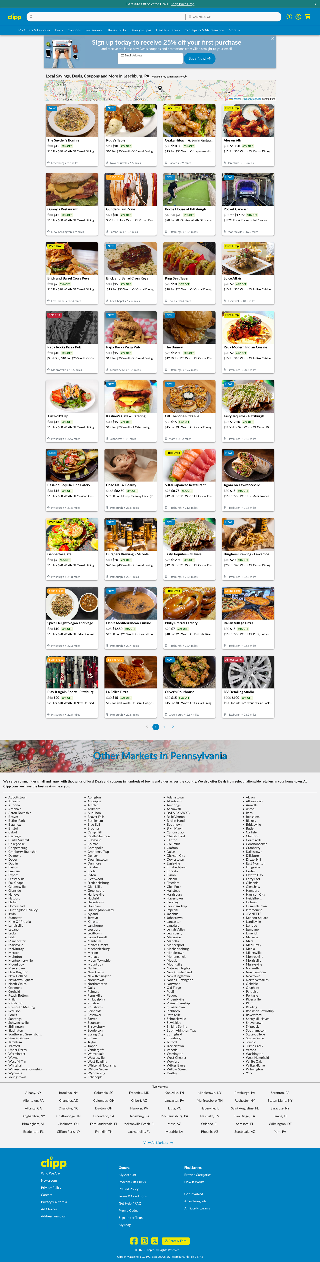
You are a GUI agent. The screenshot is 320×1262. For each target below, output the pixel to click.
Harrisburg (172, 894)
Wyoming (13, 1073)
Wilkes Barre (174, 1065)
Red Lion (13, 1011)
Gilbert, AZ (139, 1100)
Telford (170, 1042)
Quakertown (174, 1007)
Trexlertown (173, 1046)
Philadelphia (94, 999)
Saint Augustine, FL (245, 1108)
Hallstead (171, 890)
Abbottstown (16, 797)
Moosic (170, 960)
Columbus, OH (103, 1100)
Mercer (12, 952)
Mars (247, 941)
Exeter (248, 871)
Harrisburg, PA (139, 1116)
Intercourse (252, 910)
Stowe (90, 1038)
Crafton (170, 848)
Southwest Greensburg (23, 1034)
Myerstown (15, 968)
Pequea (170, 995)
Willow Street (175, 1069)
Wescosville (94, 1057)
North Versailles (255, 980)
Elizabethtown (175, 867)
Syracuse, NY (280, 1108)
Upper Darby (16, 1050)
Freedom (171, 883)
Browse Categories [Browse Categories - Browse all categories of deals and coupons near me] (197, 1175)
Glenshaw (251, 886)
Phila (10, 999)
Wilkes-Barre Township (23, 1069)
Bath (247, 813)
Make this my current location (169, 76)
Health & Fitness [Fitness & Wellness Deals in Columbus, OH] (168, 30)
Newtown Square (19, 980)
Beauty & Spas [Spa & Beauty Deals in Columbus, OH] (141, 30)
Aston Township (18, 813)
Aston (248, 809)
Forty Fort (251, 879)
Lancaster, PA (174, 1100)
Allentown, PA (33, 1100)
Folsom (170, 879)
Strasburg (172, 1038)
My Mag (125, 1225)
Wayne (11, 1057)
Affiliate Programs (197, 1208)
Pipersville (251, 999)
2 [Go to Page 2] (164, 727)
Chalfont (250, 836)
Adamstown (173, 797)
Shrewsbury (94, 1026)
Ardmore (92, 809)
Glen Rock (172, 886)
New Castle (94, 972)
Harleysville (94, 894)
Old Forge (172, 987)
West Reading (95, 1061)
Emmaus (12, 871)
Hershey (171, 902)
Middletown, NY (209, 1093)
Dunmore (92, 863)
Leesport (92, 929)
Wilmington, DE (280, 1124)
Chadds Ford (174, 836)
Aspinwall (172, 809)
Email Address (131, 55)
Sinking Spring (175, 1026)
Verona (249, 1050)
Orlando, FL (209, 1124)
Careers (46, 1195)
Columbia (171, 844)
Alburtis (12, 801)
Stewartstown (17, 1038)
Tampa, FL (280, 1116)
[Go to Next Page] (173, 727)
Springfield (172, 1034)
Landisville (251, 921)
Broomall (92, 828)
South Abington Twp (179, 1030)
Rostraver (92, 1015)
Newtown (251, 976)
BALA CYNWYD (176, 813)
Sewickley (172, 1022)
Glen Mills (93, 886)
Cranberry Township (21, 851)
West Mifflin (15, 1061)
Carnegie (13, 836)
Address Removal (53, 1216)
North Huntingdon (178, 980)
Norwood (171, 984)
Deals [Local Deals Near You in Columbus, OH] (59, 30)
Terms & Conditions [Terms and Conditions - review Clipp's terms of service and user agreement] (133, 1196)
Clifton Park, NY (68, 1131)
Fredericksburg (96, 883)
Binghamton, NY (33, 1116)
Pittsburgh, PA (244, 1093)
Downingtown (96, 859)
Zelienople (93, 1077)
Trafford (12, 1046)
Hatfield (91, 898)
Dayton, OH (103, 1108)
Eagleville (171, 863)
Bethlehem (93, 820)
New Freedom (254, 972)
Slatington (14, 1030)
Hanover (13, 894)
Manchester (15, 941)
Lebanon (12, 929)
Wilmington (252, 1069)
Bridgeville (251, 824)
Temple (249, 1042)
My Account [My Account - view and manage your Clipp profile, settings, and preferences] (127, 1175)
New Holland (16, 976)
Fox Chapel (14, 883)
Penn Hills (93, 995)
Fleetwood (93, 879)
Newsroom (49, 1180)
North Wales (16, 984)
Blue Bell (92, 824)
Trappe (90, 1046)
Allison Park (252, 801)
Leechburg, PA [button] (136, 76)
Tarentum (13, 1042)
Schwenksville (17, 1022)
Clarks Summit (17, 840)
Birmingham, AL (33, 1124)
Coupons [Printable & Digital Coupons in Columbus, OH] (74, 30)
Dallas (169, 851)
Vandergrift (94, 1050)
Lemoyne (250, 929)
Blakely (249, 820)
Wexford (171, 1061)
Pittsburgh (14, 1003)
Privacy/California (54, 1202)
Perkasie (250, 995)
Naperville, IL (209, 1108)
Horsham (92, 906)
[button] (315, 4)
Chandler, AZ (68, 1100)
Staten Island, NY (280, 1100)
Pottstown (93, 1007)
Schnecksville (174, 1019)
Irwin (10, 914)
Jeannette (13, 918)
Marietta (171, 941)
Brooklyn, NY (68, 1093)
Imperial (170, 910)
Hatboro (12, 898)
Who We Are (50, 1173)
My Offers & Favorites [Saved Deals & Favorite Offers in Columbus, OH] (34, 30)
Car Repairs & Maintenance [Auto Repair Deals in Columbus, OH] (204, 30)
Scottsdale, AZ (244, 1131)
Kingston (92, 921)
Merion (91, 952)
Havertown (173, 898)
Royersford (252, 1015)
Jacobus (170, 914)
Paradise (250, 991)
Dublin (11, 863)
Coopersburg (16, 848)
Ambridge (172, 805)
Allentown (172, 801)
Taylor (90, 1042)
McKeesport (173, 945)
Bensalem (251, 817)
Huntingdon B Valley (21, 910)
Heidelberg (251, 898)
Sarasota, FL (245, 1124)
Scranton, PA (280, 1093)
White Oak (252, 1061)
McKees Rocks (96, 945)
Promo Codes (128, 1210)
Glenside (13, 890)
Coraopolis (93, 848)
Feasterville (14, 879)
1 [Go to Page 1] (156, 727)
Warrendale (94, 1053)
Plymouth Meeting (20, 1007)
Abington (92, 797)
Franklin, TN (103, 1131)
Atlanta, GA (33, 1108)
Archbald (13, 809)
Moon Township (97, 960)
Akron (248, 797)
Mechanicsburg (97, 949)
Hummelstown (254, 906)
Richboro (171, 1011)
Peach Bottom (17, 995)
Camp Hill (93, 832)
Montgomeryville (19, 960)
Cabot (11, 832)
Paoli (168, 991)
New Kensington (97, 976)
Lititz (10, 937)
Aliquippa (92, 801)
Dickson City (174, 855)
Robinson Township (258, 1011)
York (247, 1073)
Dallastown (252, 851)
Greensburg (94, 890)
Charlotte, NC (68, 1108)
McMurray (251, 945)
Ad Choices (49, 1209)
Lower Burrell (95, 937)
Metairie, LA (174, 1131)
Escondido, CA (103, 1116)
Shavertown (252, 1022)
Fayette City (252, 875)
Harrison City (253, 894)
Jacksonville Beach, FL (139, 1124)
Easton (11, 867)
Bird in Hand (174, 820)
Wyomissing (94, 1073)
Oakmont (13, 987)
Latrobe (249, 925)
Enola (90, 871)
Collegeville (15, 844)
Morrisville (251, 960)
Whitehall (13, 1065)
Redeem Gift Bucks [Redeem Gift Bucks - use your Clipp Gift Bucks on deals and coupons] (132, 1182)
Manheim (92, 941)
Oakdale (250, 984)
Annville (250, 805)
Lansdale (171, 925)
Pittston (91, 1003)
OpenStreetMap (252, 99)
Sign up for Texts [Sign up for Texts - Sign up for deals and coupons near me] (131, 1217)
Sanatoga (13, 1019)
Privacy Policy (51, 1187)
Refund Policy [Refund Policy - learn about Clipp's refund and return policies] (129, 1189)
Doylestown (173, 859)
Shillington (14, 1026)
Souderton (93, 1030)
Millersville (251, 952)
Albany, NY (33, 1093)
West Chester (174, 1057)
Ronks (11, 1015)
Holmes (249, 902)
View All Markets (158, 1142)
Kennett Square (255, 918)
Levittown (93, 933)
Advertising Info (195, 1201)
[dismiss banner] (272, 38)
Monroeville (252, 956)
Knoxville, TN (174, 1093)
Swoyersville (253, 1038)
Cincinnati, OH (68, 1124)
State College (253, 1034)
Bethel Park (15, 820)
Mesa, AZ (174, 1124)
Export (11, 875)
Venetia (170, 1050)
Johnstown (173, 918)
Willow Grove (96, 1069)
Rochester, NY (245, 1100)
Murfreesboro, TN (210, 1100)
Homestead (15, 906)
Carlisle (249, 832)
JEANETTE (251, 914)
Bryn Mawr (173, 828)
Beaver (11, 817)
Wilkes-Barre (253, 1065)
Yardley (170, 1073)
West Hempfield (255, 1057)
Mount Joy (14, 964)
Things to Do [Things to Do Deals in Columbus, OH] (116, 30)
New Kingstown (176, 976)
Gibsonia (250, 883)
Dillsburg (250, 855)
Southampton (254, 1030)
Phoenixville (173, 999)
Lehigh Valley (174, 929)
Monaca (91, 956)
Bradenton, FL (33, 1131)
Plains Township (176, 1003)
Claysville (92, 840)
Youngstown (15, 1077)
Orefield (12, 991)
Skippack (250, 1026)
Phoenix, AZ (209, 1131)
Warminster (15, 1053)
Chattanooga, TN (68, 1116)
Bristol (11, 828)
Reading (249, 1007)
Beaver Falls (94, 817)
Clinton (170, 840)
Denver (91, 855)
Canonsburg (173, 832)
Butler (248, 828)
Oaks (89, 987)
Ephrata (170, 871)
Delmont (13, 855)
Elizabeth (92, 867)
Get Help (125, 1203)
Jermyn (91, 918)
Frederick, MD (139, 1093)
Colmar (91, 844)
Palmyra (91, 991)
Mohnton (13, 956)
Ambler (91, 805)
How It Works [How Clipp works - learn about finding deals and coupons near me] (194, 1182)
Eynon (169, 875)
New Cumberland (177, 972)
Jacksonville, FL (139, 1131)
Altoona (12, 805)
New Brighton (16, 972)
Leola (10, 933)
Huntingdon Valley (99, 910)
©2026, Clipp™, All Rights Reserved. (157, 1250)
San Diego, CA (244, 1116)
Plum (247, 1003)
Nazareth (250, 968)
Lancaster (172, 921)
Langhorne (93, 925)
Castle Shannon (97, 836)
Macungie (172, 937)
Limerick (250, 933)
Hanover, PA (139, 1108)
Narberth (92, 968)
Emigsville (251, 867)
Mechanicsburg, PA (174, 1116)
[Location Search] (233, 17)
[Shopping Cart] (307, 16)
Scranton (92, 1022)
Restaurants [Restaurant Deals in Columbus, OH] (94, 30)
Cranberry (251, 848)
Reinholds (92, 1011)
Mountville (172, 964)
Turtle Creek (252, 1046)
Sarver (90, 1019)
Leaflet (234, 99)
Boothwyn (172, 824)
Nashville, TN (209, 1116)
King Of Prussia (18, 921)
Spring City (93, 1034)
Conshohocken (254, 844)
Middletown (173, 952)
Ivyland (91, 914)
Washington (252, 1053)
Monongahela (174, 956)
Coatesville (252, 840)
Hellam (11, 902)
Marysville (14, 945)
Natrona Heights (176, 968)
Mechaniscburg (176, 949)
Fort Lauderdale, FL (104, 1124)
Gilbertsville (15, 886)
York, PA (280, 1131)
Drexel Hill (251, 859)
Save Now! (200, 58)
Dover (11, 859)
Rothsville (172, 1015)
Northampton (95, 984)
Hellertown (94, 902)
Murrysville (252, 964)
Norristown (94, 980)
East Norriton (253, 863)
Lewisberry (172, 933)
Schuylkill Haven (256, 1019)
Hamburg (250, 890)
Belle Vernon (174, 817)
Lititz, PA (174, 1108)
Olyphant (250, 987)
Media (248, 949)
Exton (90, 875)
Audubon (92, 813)
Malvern (250, 937)
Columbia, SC (103, 1093)
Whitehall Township (100, 1065)
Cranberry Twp (96, 851)
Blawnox (13, 824)
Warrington (173, 1053)
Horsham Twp (175, 906)
